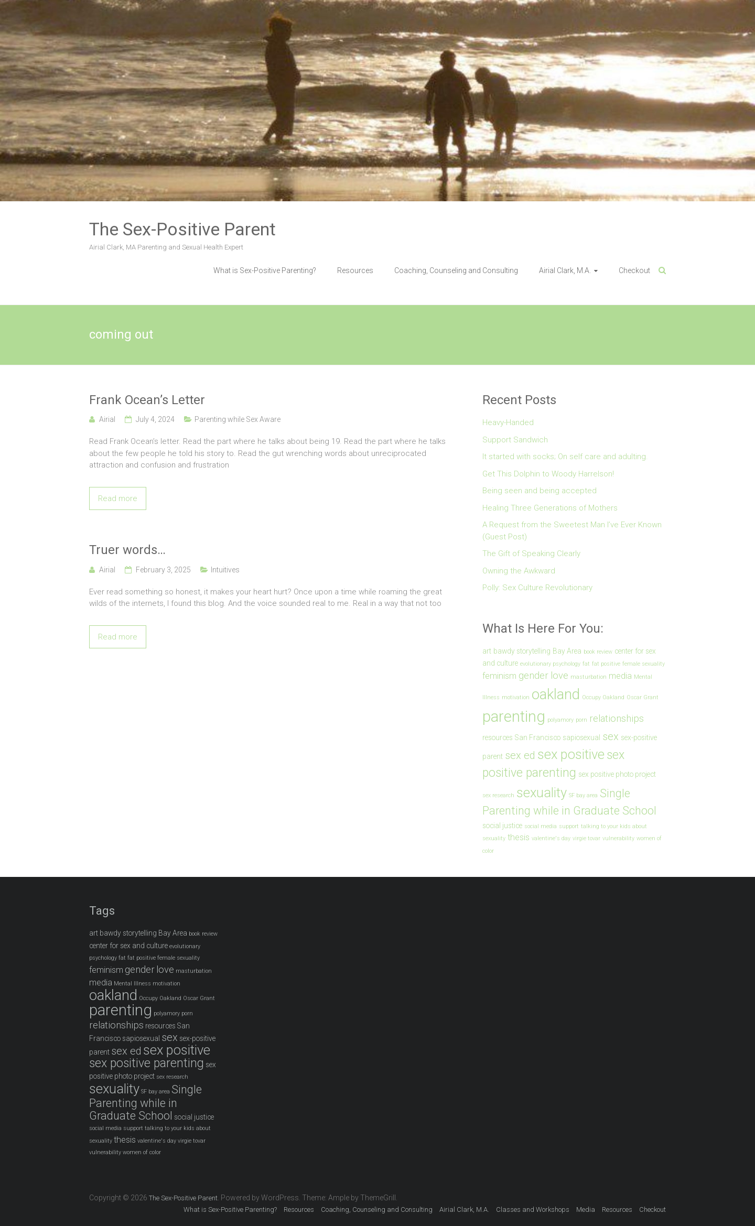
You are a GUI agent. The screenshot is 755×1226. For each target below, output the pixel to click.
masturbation (588, 677)
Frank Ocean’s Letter (147, 400)
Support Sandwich (515, 439)
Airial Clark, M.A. (565, 270)
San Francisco (537, 737)
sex (610, 736)
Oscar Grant (643, 697)
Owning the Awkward (518, 571)
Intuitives (225, 570)
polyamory (560, 720)
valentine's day (551, 838)
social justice (502, 825)
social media (540, 826)
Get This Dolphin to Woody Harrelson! (548, 474)
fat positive (606, 663)
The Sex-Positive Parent (182, 229)
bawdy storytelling (522, 651)
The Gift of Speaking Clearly (531, 553)
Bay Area (567, 651)
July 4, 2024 (155, 419)
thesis (519, 837)
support (569, 826)
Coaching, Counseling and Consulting (456, 270)
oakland (556, 694)
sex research (498, 795)
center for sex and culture (128, 945)
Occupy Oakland (603, 697)
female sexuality (643, 663)
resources (497, 737)
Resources (355, 270)
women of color (142, 1152)
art (486, 651)
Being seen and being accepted (539, 490)
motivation (516, 697)
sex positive (571, 754)
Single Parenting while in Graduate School (145, 1102)
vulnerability (618, 838)
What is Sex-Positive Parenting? (264, 270)
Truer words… (127, 550)
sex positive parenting (146, 1063)
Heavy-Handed (508, 422)
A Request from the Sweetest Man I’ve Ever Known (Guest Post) (572, 530)
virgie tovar (586, 838)
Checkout (634, 270)
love (559, 675)
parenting (513, 716)
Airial (107, 419)
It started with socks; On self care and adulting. (565, 456)
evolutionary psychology (550, 663)
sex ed (520, 755)
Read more (117, 498)
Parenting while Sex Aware (238, 419)
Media (585, 1209)
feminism (499, 676)
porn (581, 720)
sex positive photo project (617, 774)
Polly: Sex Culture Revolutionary (537, 587)
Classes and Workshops (532, 1209)
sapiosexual (581, 737)
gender (533, 675)
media (620, 676)
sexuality (541, 792)
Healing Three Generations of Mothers (550, 508)
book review (598, 651)
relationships (616, 718)
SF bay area (583, 795)
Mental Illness (132, 983)
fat (586, 663)
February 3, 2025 (163, 570)
